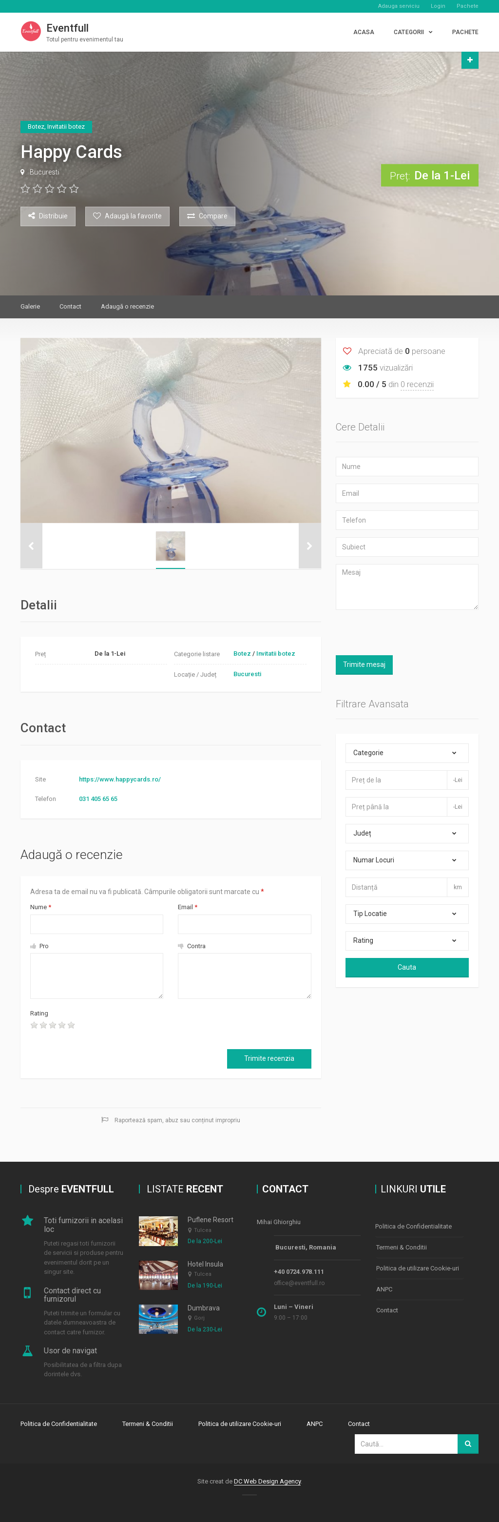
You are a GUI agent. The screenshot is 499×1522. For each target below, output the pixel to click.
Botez (242, 653)
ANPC (384, 1285)
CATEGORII (409, 32)
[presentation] (163, 1027)
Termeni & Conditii (401, 1245)
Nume (40, 907)
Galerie (30, 306)
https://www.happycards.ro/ (120, 779)
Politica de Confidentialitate (413, 1225)
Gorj (199, 1318)
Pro (39, 946)
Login (438, 6)
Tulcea (202, 1230)
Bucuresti (44, 172)
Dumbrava (204, 1308)
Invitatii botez (275, 653)
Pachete (468, 6)
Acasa (364, 32)
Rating (39, 1013)
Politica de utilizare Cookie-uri (417, 1265)
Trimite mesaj (364, 664)
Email (187, 907)
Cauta (407, 967)
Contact (70, 306)
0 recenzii (417, 384)
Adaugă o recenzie (127, 306)
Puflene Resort (210, 1220)
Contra (192, 946)
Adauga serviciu (399, 6)
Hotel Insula (205, 1264)
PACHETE (465, 32)
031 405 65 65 (98, 798)
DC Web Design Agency (267, 1480)
